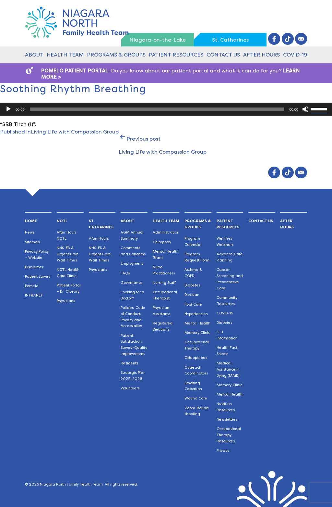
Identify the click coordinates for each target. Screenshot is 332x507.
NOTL (62, 221)
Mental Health (197, 323)
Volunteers (130, 388)
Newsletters (227, 419)
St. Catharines (230, 40)
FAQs (125, 273)
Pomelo (31, 286)
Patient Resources (175, 55)
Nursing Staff (164, 283)
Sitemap (32, 242)
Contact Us (223, 55)
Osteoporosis (195, 358)
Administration (166, 232)
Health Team (65, 55)
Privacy (223, 451)
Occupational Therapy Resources (229, 435)
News (29, 232)
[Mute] (305, 109)
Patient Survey (37, 276)
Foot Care (193, 304)
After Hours (261, 55)
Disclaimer (34, 267)
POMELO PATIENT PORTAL (74, 71)
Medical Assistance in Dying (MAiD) (228, 369)
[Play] (8, 109)
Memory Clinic (197, 333)
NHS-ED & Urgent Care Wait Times (68, 254)
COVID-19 (295, 55)
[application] (166, 109)
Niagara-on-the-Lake (157, 40)
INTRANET (34, 295)
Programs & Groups (116, 55)
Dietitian (191, 295)
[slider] (157, 109)
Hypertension (196, 314)
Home (31, 221)
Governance (132, 283)
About (34, 55)
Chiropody (162, 242)
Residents (129, 363)
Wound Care (195, 398)
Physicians (66, 301)
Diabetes (192, 285)
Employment (132, 263)
